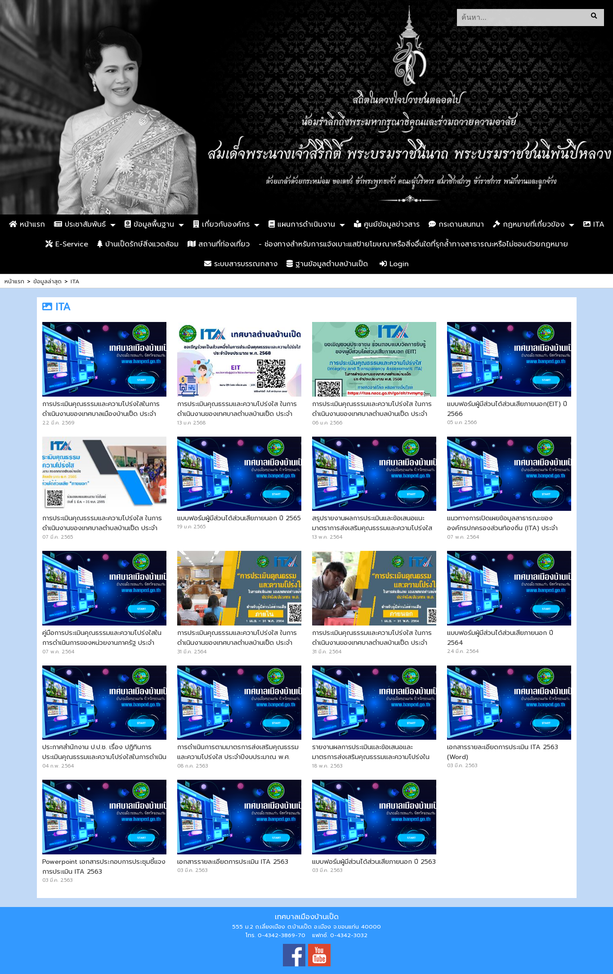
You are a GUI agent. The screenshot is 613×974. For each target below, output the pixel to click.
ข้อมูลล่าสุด (47, 281)
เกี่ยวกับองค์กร (221, 224)
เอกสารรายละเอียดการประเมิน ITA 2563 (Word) (502, 752)
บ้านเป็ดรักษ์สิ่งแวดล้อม (138, 244)
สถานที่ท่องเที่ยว (219, 244)
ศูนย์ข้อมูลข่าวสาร (387, 224)
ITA (593, 224)
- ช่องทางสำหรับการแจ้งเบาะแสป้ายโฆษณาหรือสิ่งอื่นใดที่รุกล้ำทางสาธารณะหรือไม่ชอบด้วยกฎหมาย (413, 244)
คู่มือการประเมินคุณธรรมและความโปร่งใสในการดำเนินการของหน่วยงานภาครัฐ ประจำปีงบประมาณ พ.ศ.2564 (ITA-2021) (101, 642)
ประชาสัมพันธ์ (80, 224)
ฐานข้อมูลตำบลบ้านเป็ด (327, 264)
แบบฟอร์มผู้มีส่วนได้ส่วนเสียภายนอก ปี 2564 (500, 638)
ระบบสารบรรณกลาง (240, 264)
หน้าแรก (27, 224)
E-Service (66, 244)
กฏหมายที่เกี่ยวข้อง (528, 224)
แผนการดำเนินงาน (301, 224)
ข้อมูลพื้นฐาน (149, 224)
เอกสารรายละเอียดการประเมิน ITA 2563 (232, 862)
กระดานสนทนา (456, 224)
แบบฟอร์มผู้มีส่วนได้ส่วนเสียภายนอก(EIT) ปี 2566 (507, 409)
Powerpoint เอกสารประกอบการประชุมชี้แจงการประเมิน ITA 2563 (104, 866)
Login (394, 264)
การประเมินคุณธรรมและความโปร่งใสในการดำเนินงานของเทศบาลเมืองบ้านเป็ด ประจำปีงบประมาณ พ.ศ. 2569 (101, 414)
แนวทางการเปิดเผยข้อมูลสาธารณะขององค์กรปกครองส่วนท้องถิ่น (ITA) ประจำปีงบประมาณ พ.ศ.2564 (502, 528)
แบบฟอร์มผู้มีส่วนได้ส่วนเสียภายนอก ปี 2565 (239, 518)
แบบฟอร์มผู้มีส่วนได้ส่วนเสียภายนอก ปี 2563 (374, 862)
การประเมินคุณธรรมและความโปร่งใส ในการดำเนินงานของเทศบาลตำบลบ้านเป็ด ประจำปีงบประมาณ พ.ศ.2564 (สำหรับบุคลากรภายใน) (237, 647)
